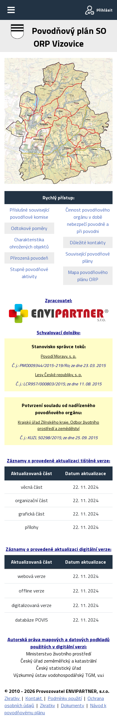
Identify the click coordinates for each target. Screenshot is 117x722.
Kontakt (34, 698)
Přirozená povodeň (29, 257)
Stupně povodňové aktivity (29, 273)
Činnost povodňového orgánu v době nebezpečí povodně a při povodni (87, 220)
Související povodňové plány (87, 257)
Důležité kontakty (88, 242)
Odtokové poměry (29, 228)
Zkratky (12, 698)
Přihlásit (104, 10)
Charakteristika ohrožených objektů (29, 243)
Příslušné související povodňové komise (29, 213)
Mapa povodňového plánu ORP (88, 276)
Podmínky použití (65, 698)
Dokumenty (72, 705)
